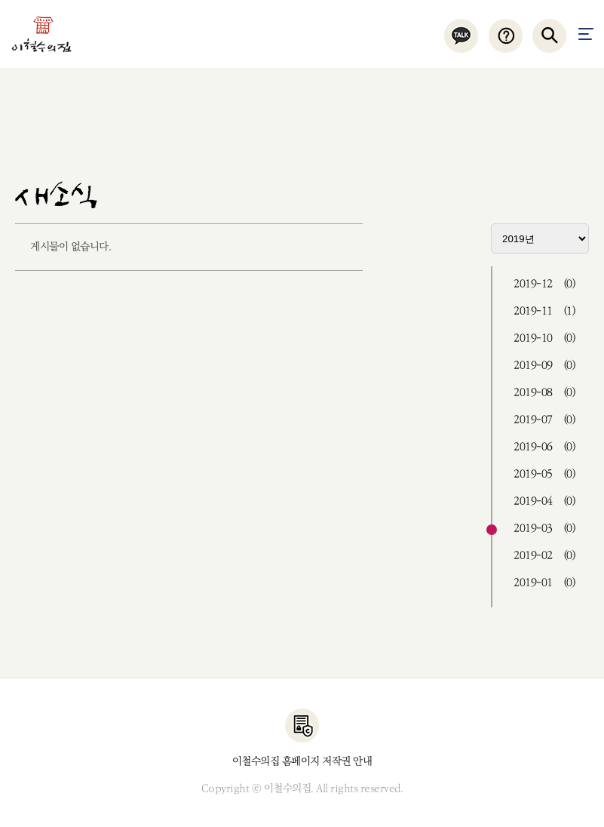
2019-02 (544, 555)
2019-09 (544, 365)
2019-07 (544, 420)
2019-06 (544, 447)
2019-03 (544, 528)
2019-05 (544, 474)
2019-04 (544, 501)
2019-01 (544, 583)
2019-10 (544, 338)
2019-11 (544, 311)
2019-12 (544, 284)
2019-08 (544, 392)
